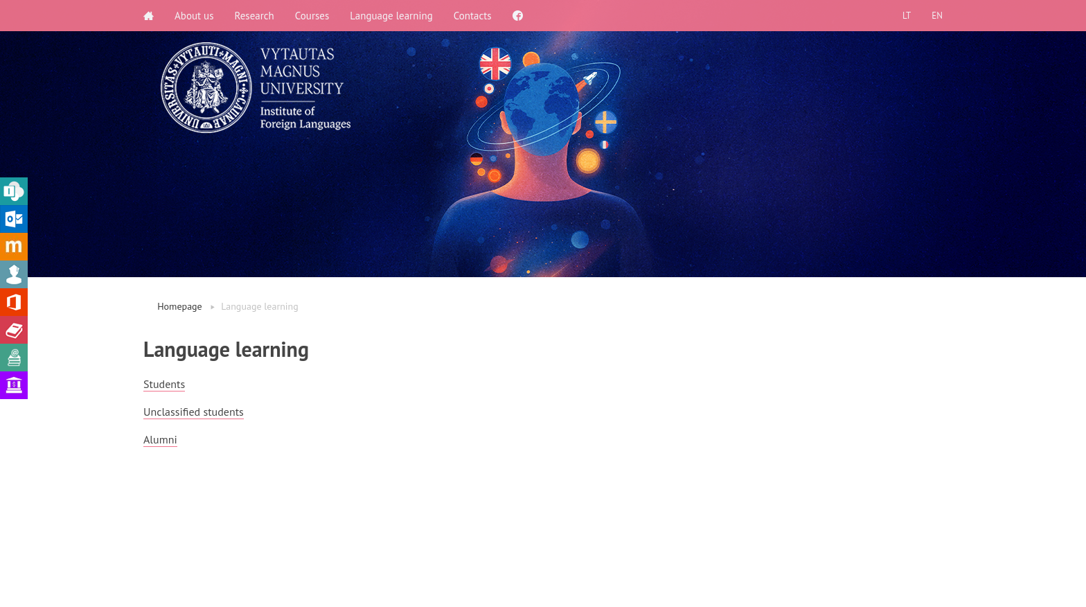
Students (164, 384)
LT (906, 15)
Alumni (160, 439)
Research (254, 15)
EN (937, 15)
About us (194, 15)
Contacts (473, 15)
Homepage (179, 306)
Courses (312, 15)
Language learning (391, 15)
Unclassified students (193, 412)
